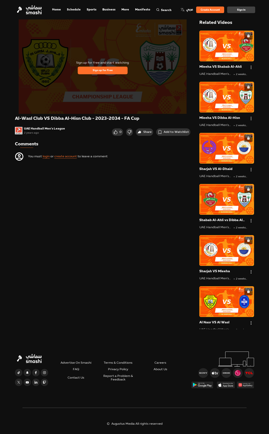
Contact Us (76, 378)
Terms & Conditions (118, 363)
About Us (160, 369)
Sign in (241, 10)
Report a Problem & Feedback (118, 378)
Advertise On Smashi (76, 363)
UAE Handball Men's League (44, 129)
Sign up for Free (103, 70)
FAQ (76, 369)
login (46, 156)
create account (65, 156)
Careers (160, 363)
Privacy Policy (118, 369)
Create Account (210, 10)
